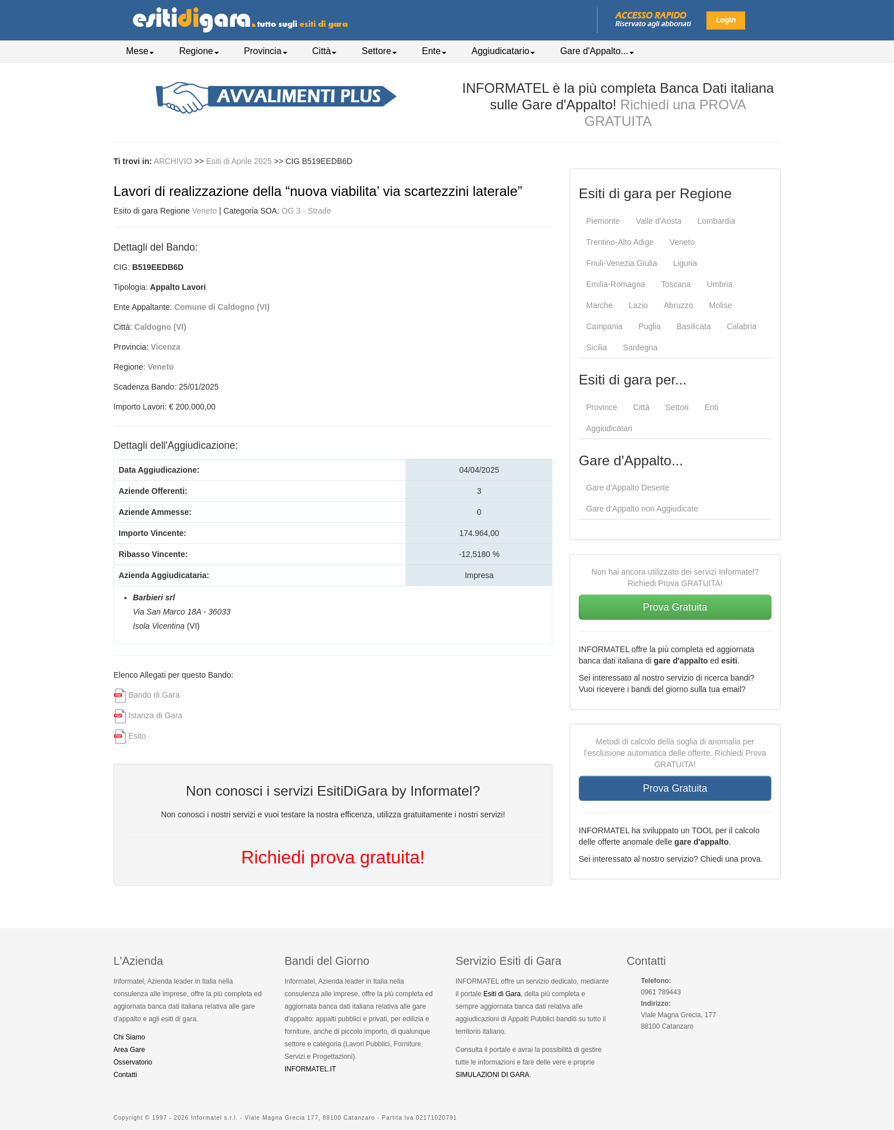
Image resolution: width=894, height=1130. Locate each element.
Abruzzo (678, 305)
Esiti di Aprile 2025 (240, 161)
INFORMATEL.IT (310, 1069)
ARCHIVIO (173, 161)
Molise (720, 305)
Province (601, 407)
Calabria (742, 326)
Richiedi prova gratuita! (333, 857)
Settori (676, 407)
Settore (379, 51)
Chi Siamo (129, 1037)
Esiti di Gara (502, 994)
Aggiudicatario (503, 51)
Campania (604, 326)
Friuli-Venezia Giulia (621, 263)
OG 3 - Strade (306, 210)
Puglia (650, 326)
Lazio (638, 305)
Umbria (720, 284)
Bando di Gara (154, 694)
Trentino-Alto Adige (620, 242)
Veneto (204, 210)
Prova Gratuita (675, 607)
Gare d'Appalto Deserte (627, 487)
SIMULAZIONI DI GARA (492, 1075)
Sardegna (640, 347)
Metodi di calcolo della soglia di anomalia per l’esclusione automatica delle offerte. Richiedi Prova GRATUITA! (675, 753)
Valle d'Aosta (658, 221)
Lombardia (716, 221)
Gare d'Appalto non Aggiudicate (642, 508)
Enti (711, 407)
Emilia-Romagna (615, 284)
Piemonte (603, 221)
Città (324, 51)
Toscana (675, 284)
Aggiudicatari (609, 428)
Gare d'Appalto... (597, 51)
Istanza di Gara (155, 715)
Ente (434, 51)
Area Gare (129, 1050)
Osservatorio (132, 1062)
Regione (199, 51)
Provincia (265, 51)
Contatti (125, 1075)
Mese (140, 51)
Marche (599, 305)
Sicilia (596, 347)
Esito (137, 735)
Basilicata (694, 326)
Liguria (685, 263)
